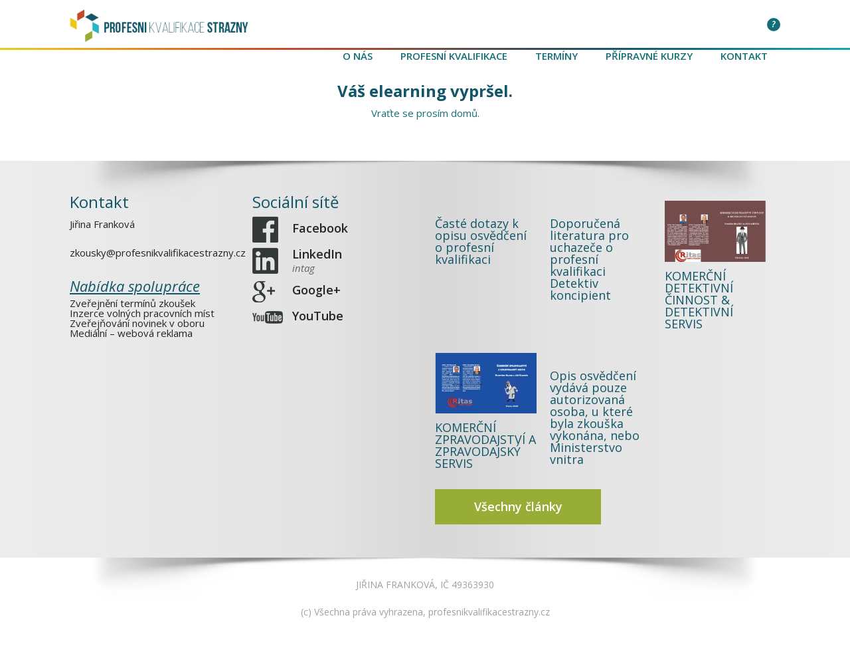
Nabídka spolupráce (135, 286)
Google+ (316, 290)
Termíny (556, 55)
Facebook (320, 228)
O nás (358, 55)
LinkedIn (317, 260)
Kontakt (744, 55)
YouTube (317, 316)
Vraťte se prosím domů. (425, 113)
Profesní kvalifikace (453, 55)
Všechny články (518, 506)
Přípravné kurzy (649, 55)
